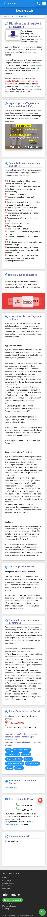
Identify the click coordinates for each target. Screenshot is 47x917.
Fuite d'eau (6, 888)
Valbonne (25, 754)
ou (29, 727)
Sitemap (5, 909)
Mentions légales (9, 906)
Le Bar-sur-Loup (13, 754)
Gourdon (28, 759)
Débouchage (7, 886)
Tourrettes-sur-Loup (15, 763)
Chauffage (6, 880)
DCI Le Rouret (10, 3)
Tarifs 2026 (7, 903)
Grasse (9, 768)
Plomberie (6, 878)
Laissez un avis (11, 787)
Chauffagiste (20, 16)
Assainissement (8, 883)
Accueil (6, 16)
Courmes (19, 768)
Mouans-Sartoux (32, 763)
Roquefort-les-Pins (14, 759)
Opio (8, 750)
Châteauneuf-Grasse (22, 750)
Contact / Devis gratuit (12, 900)
